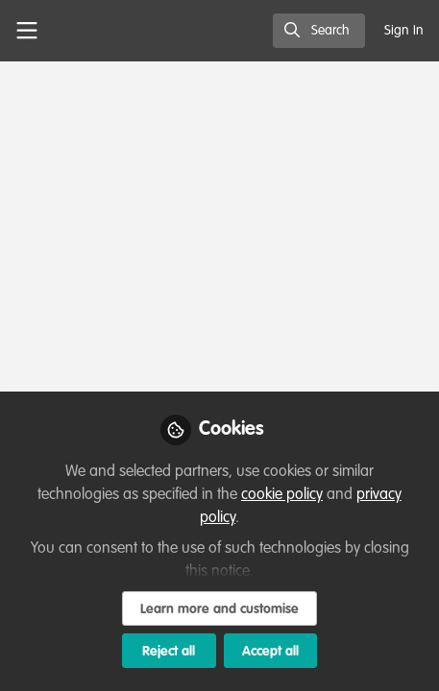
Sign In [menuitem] (404, 30)
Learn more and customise (219, 609)
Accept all (270, 651)
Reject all (168, 651)
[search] (319, 30)
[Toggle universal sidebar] (27, 31)
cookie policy (282, 495)
